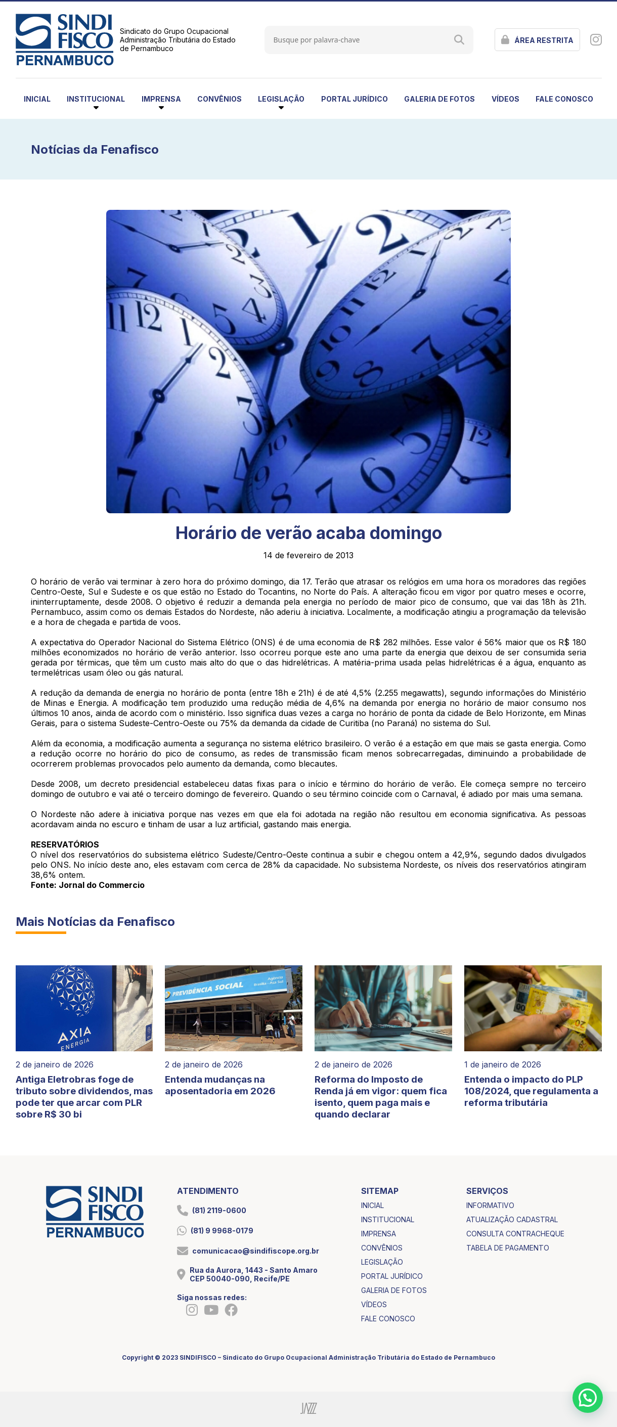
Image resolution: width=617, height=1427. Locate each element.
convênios (219, 99)
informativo (490, 1205)
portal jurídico (354, 99)
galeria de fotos (439, 99)
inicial (37, 99)
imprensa (378, 1233)
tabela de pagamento (507, 1247)
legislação (382, 1262)
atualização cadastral (512, 1219)
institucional (387, 1219)
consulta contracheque (515, 1233)
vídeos (505, 99)
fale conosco (564, 99)
